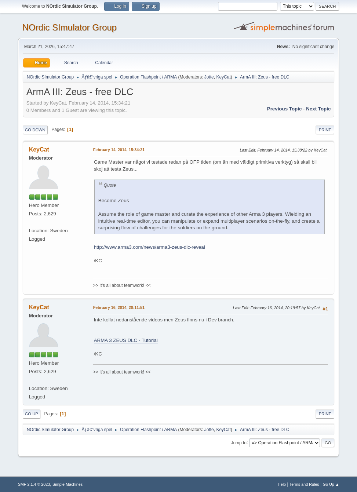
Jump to (239, 442)
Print (325, 130)
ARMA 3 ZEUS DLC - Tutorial (126, 340)
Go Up (31, 414)
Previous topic (284, 109)
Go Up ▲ (331, 484)
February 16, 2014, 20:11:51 (119, 307)
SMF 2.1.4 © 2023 (34, 484)
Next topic (318, 109)
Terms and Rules (304, 484)
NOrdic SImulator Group (69, 27)
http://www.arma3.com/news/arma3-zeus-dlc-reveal (149, 247)
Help (282, 484)
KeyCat (223, 77)
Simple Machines (67, 484)
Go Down (35, 130)
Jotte (209, 77)
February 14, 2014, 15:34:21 (119, 149)
